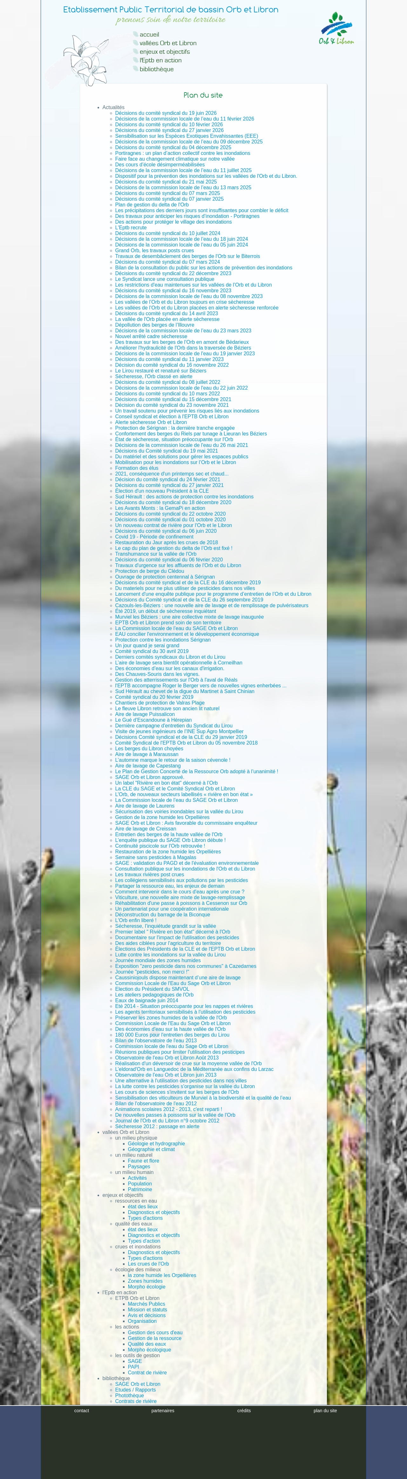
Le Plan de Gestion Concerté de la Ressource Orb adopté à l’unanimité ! (196, 771)
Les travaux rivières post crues (149, 874)
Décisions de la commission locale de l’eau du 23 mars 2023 (183, 330)
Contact (111, 1417)
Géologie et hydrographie (156, 1143)
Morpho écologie (147, 1286)
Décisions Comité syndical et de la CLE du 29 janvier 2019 (181, 737)
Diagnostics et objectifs (154, 1212)
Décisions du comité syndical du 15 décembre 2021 (173, 399)
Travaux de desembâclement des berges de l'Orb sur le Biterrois (187, 256)
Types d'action (144, 1241)
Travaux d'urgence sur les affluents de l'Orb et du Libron (178, 565)
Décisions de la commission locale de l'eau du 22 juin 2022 (181, 388)
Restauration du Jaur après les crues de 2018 (166, 542)
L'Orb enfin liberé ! (136, 920)
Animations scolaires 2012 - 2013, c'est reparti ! (168, 1109)
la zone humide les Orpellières (162, 1275)
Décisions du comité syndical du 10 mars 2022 (167, 393)
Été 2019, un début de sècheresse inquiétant (165, 611)
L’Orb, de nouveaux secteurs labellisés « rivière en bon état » (184, 794)
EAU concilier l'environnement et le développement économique (187, 634)
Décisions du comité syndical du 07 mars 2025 (167, 193)
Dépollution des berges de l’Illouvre (154, 325)
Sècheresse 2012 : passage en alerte (157, 1126)
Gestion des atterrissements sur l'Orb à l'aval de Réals (176, 680)
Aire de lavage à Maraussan (147, 754)
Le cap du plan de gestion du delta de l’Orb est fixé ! (174, 548)
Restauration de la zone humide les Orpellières (168, 851)
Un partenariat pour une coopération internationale (172, 909)
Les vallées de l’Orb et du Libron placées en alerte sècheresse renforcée (197, 307)
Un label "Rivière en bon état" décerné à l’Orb (166, 783)
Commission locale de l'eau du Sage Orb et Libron (171, 1046)
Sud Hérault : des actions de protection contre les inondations (184, 496)
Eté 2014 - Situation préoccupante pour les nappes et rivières (184, 1006)
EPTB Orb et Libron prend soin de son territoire (168, 622)
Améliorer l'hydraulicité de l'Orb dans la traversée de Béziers (183, 348)
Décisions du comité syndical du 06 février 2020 (169, 559)
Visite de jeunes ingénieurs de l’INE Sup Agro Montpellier (179, 731)
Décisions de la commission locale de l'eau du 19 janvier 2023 (185, 353)
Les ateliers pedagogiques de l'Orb (154, 994)
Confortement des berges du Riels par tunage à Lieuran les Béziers (191, 433)
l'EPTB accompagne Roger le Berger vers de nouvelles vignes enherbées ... (201, 685)
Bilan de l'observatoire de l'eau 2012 (156, 1103)
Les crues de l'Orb (148, 1264)
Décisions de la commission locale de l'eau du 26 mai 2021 (181, 445)
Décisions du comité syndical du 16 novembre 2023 (173, 290)
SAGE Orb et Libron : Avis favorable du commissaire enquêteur (186, 823)
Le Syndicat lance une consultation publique (164, 279)
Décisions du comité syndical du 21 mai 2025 (166, 181)
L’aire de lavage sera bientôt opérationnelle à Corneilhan (178, 662)
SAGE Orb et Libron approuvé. (150, 777)
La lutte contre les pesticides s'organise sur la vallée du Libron (185, 1086)
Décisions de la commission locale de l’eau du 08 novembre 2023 (189, 296)
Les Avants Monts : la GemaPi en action (160, 508)
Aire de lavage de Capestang (148, 765)
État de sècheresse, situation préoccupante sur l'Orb (174, 439)
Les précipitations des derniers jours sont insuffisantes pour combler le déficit (201, 210)
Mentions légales (122, 1429)
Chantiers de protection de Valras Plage (160, 702)
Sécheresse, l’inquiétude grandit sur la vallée (165, 926)
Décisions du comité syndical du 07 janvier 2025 (169, 199)
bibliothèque (157, 69)
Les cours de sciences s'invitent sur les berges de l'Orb (177, 1092)
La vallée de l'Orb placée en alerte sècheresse (167, 319)
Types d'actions (145, 1218)
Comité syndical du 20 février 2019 (154, 697)
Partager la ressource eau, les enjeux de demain (170, 886)
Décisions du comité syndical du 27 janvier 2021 (169, 485)
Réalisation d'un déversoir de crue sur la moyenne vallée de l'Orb (188, 1063)
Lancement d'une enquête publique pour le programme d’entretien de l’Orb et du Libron (213, 594)
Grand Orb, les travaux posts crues (154, 250)
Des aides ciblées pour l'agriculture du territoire (168, 943)
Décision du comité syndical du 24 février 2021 (167, 479)
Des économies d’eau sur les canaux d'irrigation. (170, 668)
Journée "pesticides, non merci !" (152, 972)
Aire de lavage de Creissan (145, 828)
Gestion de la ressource (155, 1338)
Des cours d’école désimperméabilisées (160, 164)
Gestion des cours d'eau (155, 1332)
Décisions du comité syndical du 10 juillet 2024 (167, 233)
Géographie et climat (151, 1149)
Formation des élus (137, 468)
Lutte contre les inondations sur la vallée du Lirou (170, 954)
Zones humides (145, 1281)
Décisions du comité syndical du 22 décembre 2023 (173, 273)
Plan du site (116, 1435)
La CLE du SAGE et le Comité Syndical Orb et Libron (175, 788)
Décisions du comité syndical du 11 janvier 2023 (169, 359)
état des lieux (143, 1206)
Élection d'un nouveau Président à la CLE (162, 491)
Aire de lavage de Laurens (145, 806)
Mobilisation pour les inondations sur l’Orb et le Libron (175, 462)
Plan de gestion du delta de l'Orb (152, 204)
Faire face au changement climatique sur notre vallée (175, 159)
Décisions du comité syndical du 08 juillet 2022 (167, 382)
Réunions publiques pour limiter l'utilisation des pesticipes (180, 1052)
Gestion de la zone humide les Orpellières (162, 817)
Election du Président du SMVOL (152, 989)
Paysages (139, 1166)
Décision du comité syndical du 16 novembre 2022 (172, 365)
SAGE (135, 1361)
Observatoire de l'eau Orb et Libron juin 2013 (166, 1075)
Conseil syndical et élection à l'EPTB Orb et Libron (172, 416)
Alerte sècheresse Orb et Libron (151, 422)
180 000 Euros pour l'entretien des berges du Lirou (172, 1035)
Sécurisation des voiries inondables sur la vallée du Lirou (179, 811)
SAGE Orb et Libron (137, 1384)
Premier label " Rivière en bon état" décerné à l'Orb (172, 931)
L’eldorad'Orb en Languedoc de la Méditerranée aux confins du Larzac (194, 1069)
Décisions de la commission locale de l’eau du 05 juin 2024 (181, 244)
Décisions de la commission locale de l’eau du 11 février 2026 (184, 119)
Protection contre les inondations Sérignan (163, 639)
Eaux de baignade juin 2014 (146, 1000)
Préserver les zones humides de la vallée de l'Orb (171, 1017)
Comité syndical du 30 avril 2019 (152, 651)
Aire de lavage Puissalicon (145, 714)
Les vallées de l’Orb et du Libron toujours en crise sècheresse (184, 302)
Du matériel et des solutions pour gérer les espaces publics (181, 456)
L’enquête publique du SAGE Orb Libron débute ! (170, 840)
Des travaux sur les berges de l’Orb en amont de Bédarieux (182, 342)
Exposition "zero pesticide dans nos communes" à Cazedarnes (185, 966)
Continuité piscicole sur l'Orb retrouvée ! (160, 846)
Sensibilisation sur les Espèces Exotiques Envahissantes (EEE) (186, 136)
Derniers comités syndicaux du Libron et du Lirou (170, 657)
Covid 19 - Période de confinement (154, 536)
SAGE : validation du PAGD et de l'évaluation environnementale (187, 863)
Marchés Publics (146, 1304)
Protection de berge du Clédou (149, 571)
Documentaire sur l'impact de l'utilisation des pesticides (177, 937)
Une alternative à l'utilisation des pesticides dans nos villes (181, 1080)
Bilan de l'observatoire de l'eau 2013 (156, 1040)
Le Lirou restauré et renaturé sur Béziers (161, 370)
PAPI (133, 1367)
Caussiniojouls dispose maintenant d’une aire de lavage (178, 977)
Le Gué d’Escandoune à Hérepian (153, 720)
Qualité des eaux (147, 1344)
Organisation (142, 1321)
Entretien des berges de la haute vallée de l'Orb (169, 834)
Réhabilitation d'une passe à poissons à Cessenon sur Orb (181, 903)
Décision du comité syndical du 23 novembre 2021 (172, 405)
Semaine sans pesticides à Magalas (155, 857)
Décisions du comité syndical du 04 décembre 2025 (173, 147)
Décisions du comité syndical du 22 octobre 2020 (170, 514)
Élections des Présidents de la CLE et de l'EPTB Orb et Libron (185, 949)
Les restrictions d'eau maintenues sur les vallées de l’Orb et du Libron (193, 285)
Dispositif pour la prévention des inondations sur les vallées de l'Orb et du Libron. (206, 176)
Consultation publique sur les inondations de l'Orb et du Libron (185, 868)
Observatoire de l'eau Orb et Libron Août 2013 (167, 1057)
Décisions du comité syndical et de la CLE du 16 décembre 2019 (188, 582)
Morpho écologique (149, 1349)
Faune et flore (143, 1160)
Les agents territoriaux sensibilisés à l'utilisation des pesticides (185, 1012)
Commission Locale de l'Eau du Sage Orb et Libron (173, 983)
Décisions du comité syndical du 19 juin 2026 (166, 113)
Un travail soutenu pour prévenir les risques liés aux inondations (187, 410)
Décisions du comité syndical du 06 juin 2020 (166, 531)
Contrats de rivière (136, 1401)
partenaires (163, 1473)
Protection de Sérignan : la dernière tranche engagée (175, 428)
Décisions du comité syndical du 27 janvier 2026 (169, 130)
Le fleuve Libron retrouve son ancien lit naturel (167, 708)
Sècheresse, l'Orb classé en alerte (154, 376)
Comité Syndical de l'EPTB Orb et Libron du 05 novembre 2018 (186, 743)
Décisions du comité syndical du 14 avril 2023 (166, 313)
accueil (149, 34)
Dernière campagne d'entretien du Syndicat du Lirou (174, 725)
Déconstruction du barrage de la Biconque (162, 914)
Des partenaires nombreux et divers (143, 1423)
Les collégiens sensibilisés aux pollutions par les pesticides (181, 880)
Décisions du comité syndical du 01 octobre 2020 (170, 519)
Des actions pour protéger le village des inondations (173, 222)
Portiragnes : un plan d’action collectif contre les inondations (182, 153)
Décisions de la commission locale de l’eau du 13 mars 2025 (183, 187)
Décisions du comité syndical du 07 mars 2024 (167, 262)
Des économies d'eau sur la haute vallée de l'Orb (170, 1029)
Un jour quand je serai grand (147, 645)
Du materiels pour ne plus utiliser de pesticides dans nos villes (185, 588)
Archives (112, 1412)
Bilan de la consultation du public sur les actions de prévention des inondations (204, 267)
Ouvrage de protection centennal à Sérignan (165, 577)
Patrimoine (140, 1189)
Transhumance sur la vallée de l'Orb (156, 554)
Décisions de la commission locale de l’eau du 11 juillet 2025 (183, 170)
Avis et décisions (147, 1315)
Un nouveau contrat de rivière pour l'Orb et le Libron (173, 525)
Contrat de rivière (147, 1372)
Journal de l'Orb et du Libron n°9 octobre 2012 (167, 1120)
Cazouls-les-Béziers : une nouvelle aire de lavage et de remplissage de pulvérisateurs (212, 605)
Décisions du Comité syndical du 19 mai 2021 (166, 451)
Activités (137, 1178)
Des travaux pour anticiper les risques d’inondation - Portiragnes (187, 216)
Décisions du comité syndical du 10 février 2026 (169, 124)
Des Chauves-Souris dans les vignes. (157, 674)
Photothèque (129, 1395)
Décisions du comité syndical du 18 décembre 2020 (173, 502)
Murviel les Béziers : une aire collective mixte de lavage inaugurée (189, 617)
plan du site (325, 1473)
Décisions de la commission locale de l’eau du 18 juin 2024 (181, 239)
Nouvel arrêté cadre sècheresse (151, 336)
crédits (244, 1473)
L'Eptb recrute (131, 227)
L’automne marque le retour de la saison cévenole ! (173, 760)
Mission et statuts (147, 1309)
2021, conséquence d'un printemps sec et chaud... (172, 473)
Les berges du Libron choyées (149, 748)
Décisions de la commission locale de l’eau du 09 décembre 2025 (189, 141)
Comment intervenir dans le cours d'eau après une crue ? (180, 891)
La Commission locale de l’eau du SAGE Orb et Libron (176, 628)
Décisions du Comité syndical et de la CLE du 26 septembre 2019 (189, 599)
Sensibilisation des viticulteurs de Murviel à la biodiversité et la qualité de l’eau (203, 1098)
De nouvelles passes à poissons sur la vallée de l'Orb (175, 1115)
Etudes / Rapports (135, 1389)
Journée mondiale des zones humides (158, 960)
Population (140, 1183)
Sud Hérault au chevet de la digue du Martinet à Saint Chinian (185, 691)
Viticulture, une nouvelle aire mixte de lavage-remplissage (180, 897)
